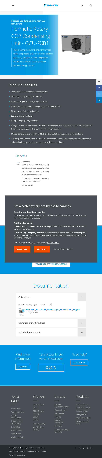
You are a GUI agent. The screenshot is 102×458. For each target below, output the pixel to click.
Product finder (81, 404)
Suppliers (58, 426)
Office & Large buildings (38, 412)
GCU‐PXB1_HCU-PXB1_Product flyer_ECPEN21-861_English (53, 309)
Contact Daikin (60, 410)
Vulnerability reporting (17, 455)
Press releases (16, 430)
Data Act (44, 451)
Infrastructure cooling (38, 428)
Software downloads (59, 421)
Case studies (16, 434)
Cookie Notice (53, 243)
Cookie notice (40, 448)
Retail (35, 407)
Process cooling (39, 423)
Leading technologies (16, 416)
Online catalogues (83, 418)
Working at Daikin (18, 437)
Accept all (22, 249)
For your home (39, 404)
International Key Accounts (61, 430)
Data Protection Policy (17, 451)
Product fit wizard (83, 407)
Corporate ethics (33, 451)
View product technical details (51, 264)
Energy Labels (81, 414)
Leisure (36, 417)
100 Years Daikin (17, 412)
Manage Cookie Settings (63, 249)
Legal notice (29, 448)
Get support (59, 413)
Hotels (35, 420)
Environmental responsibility (16, 422)
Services (58, 417)
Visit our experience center (62, 405)
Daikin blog (15, 427)
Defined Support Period (82, 422)
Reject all (42, 249)
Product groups (82, 411)
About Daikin (16, 408)
